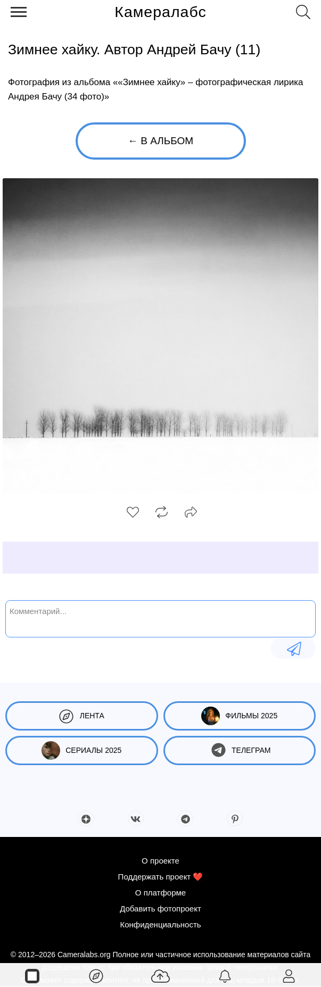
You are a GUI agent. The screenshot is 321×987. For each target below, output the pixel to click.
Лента (81, 716)
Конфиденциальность (160, 924)
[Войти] (288, 975)
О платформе (160, 892)
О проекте (160, 860)
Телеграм (239, 750)
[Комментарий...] (160, 617)
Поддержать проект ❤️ (160, 876)
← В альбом (160, 140)
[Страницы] (32, 975)
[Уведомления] (225, 975)
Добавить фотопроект (160, 908)
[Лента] (96, 975)
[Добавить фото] (160, 975)
